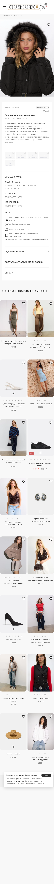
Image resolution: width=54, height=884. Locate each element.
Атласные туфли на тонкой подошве (40, 464)
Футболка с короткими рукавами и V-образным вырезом (40, 346)
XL (10, 164)
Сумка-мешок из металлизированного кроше (40, 578)
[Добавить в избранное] (23, 304)
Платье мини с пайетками (41, 404)
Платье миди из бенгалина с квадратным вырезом (13, 342)
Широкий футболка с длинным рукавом (41, 758)
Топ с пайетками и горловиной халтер (13, 523)
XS (10, 156)
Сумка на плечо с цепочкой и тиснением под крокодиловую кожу (13, 461)
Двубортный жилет (41, 698)
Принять (46, 775)
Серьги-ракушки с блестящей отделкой (41, 520)
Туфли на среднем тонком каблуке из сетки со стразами (13, 405)
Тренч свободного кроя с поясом (13, 699)
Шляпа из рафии (13, 754)
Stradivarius (12, 107)
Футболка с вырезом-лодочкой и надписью (40, 641)
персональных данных (15, 781)
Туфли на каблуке (13, 640)
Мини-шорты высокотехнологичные (13, 582)
